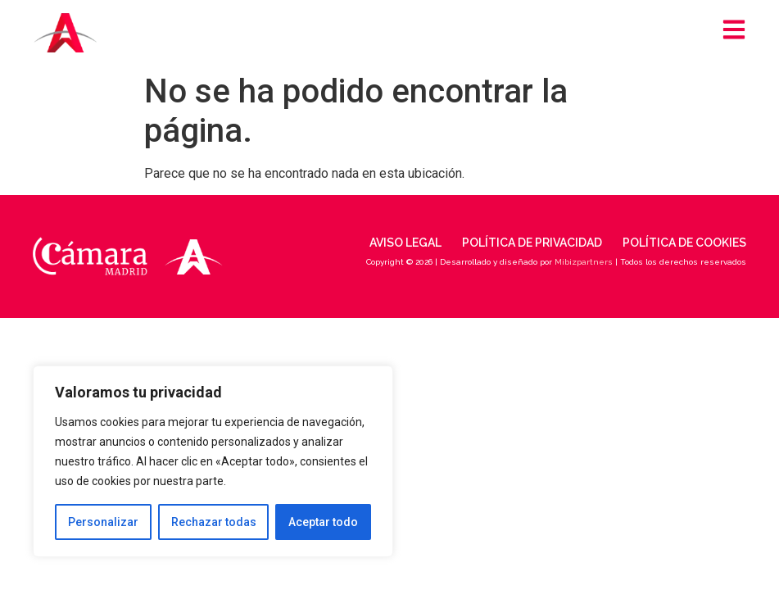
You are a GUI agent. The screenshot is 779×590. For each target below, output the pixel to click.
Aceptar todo (323, 522)
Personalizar (103, 522)
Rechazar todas (213, 522)
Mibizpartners (584, 261)
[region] (213, 461)
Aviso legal (405, 242)
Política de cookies (684, 242)
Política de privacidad (532, 242)
